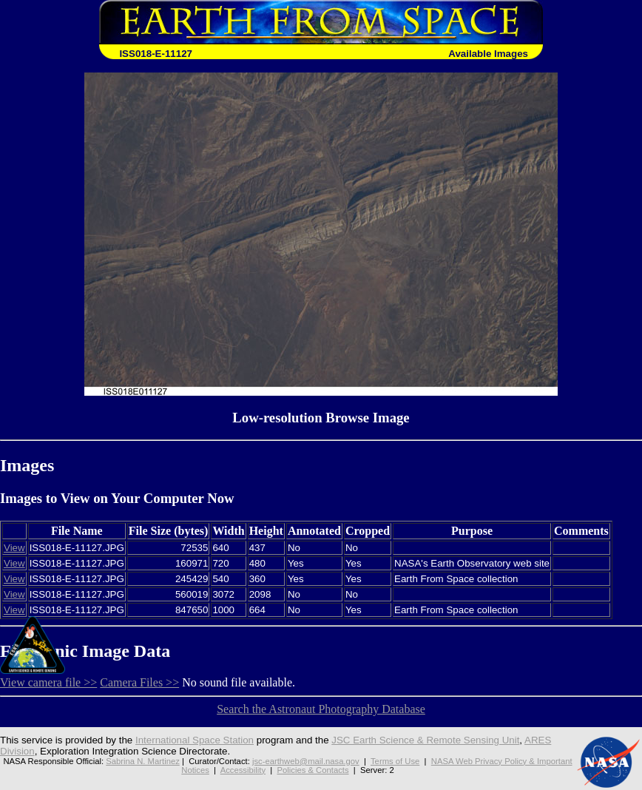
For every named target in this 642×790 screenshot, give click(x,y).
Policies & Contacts (313, 770)
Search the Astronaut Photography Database (321, 709)
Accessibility (243, 770)
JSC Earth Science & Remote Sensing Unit (425, 740)
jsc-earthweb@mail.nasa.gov (305, 761)
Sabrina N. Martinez (143, 761)
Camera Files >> (139, 682)
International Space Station (194, 740)
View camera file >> (48, 682)
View (14, 547)
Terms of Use (395, 761)
